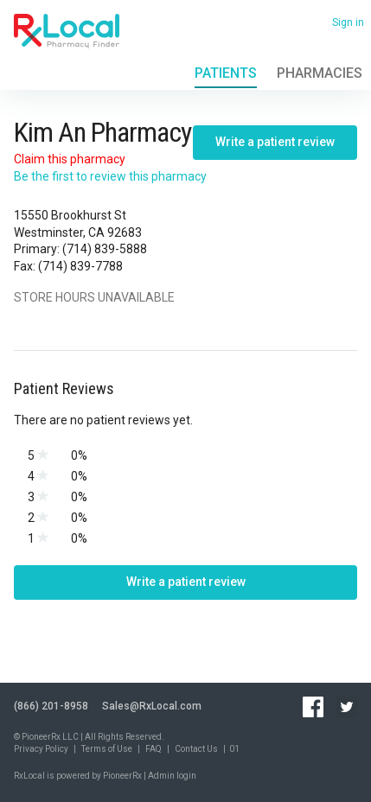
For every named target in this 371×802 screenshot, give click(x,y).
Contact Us (196, 749)
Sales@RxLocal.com (151, 706)
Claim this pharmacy (69, 159)
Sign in (348, 22)
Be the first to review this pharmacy (110, 176)
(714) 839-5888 (104, 249)
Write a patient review (275, 142)
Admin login (172, 775)
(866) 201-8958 (51, 706)
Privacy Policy (41, 749)
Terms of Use (106, 749)
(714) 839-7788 (80, 266)
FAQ (153, 749)
